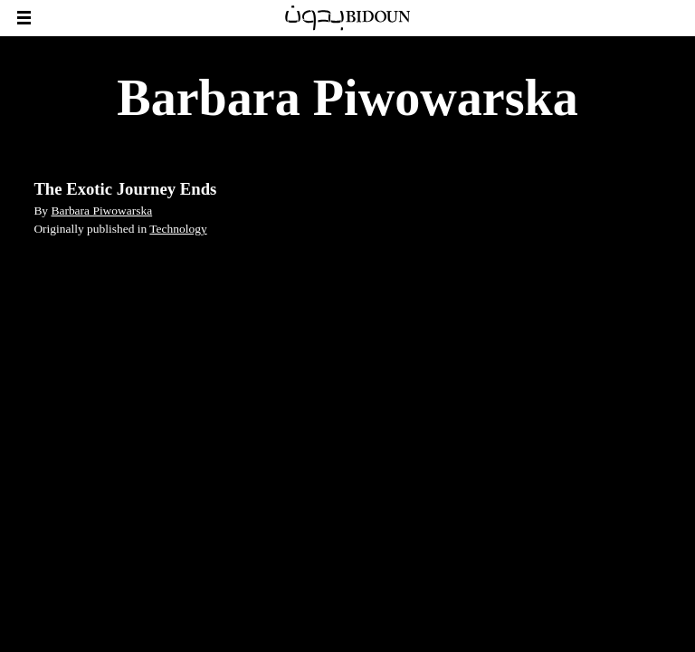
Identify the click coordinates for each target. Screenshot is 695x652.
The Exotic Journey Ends (124, 188)
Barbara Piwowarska (101, 210)
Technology (177, 228)
